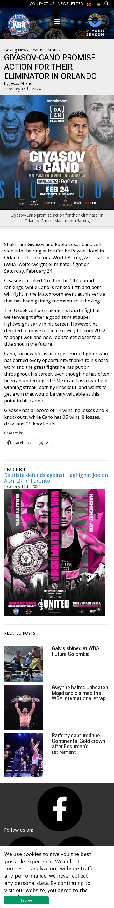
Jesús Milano (21, 83)
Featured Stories (46, 50)
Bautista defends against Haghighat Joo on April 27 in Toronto (56, 478)
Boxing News (16, 50)
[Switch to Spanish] (98, 3)
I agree (26, 900)
